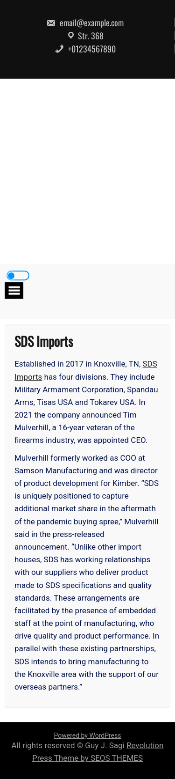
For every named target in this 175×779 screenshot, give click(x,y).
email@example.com (85, 22)
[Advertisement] (87, 171)
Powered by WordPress (87, 735)
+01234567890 (85, 49)
